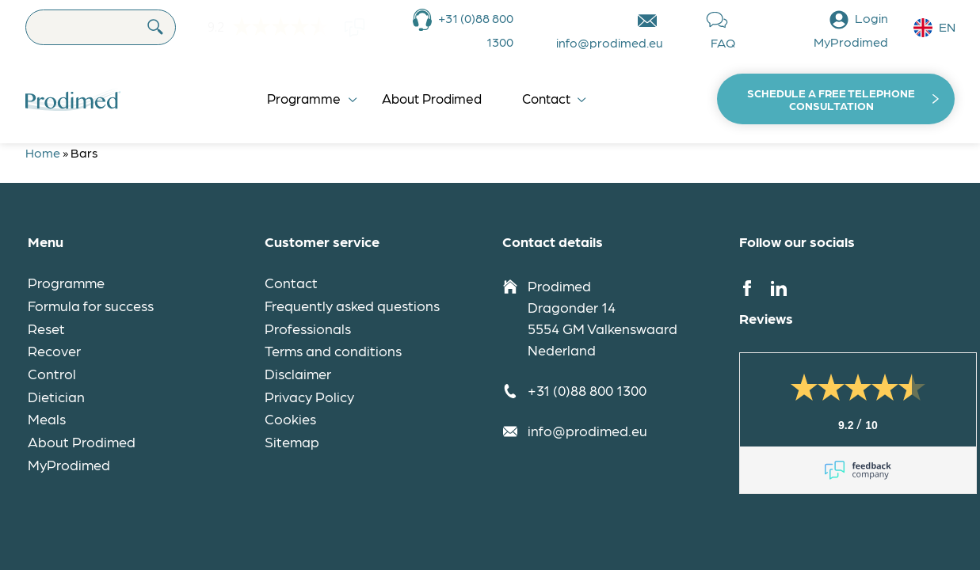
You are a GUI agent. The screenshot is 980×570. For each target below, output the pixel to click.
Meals (47, 418)
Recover (54, 350)
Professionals (308, 328)
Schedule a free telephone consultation (831, 99)
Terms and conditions (333, 350)
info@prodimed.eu (609, 42)
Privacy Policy (309, 396)
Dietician (56, 396)
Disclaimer (298, 373)
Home (42, 152)
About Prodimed (432, 98)
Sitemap (292, 441)
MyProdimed (69, 464)
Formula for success (91, 305)
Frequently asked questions (352, 305)
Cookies (290, 418)
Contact (546, 98)
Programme (304, 98)
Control (52, 373)
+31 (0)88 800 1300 (475, 29)
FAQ (723, 42)
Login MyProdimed (851, 29)
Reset (46, 328)
